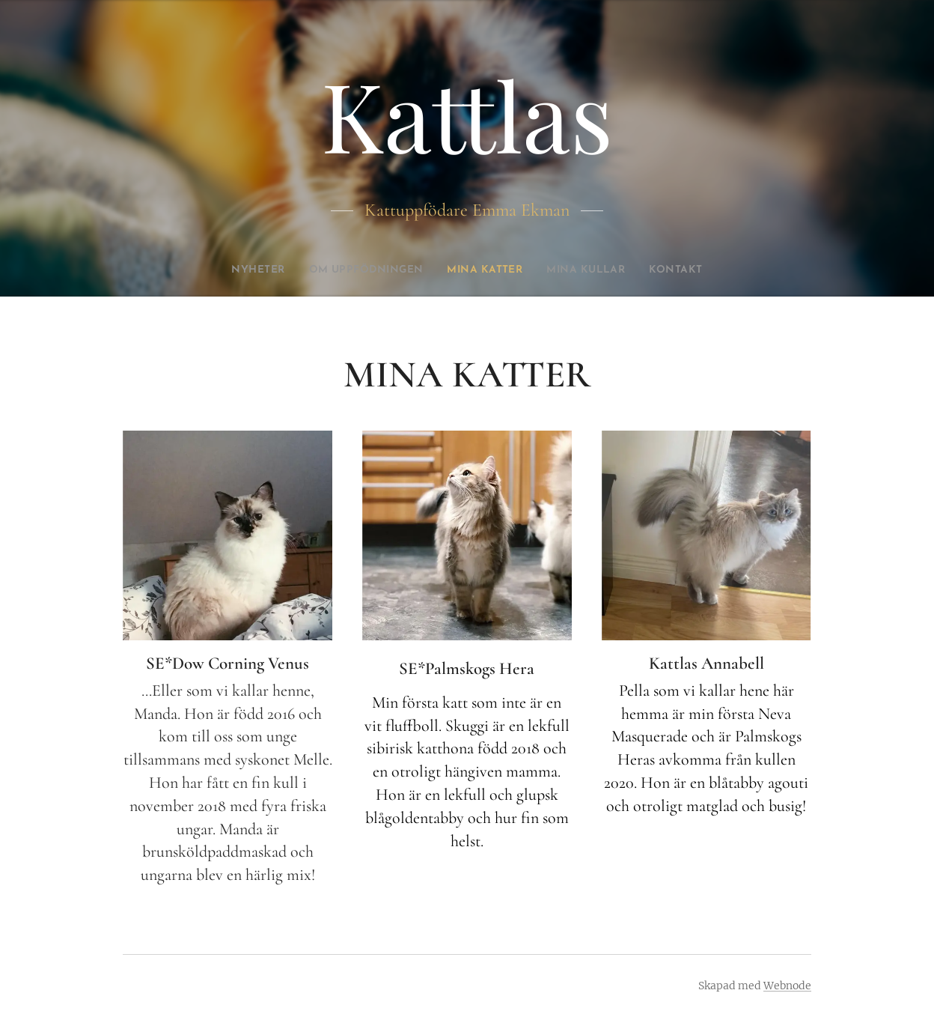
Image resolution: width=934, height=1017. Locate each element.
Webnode (787, 985)
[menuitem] (238, 270)
